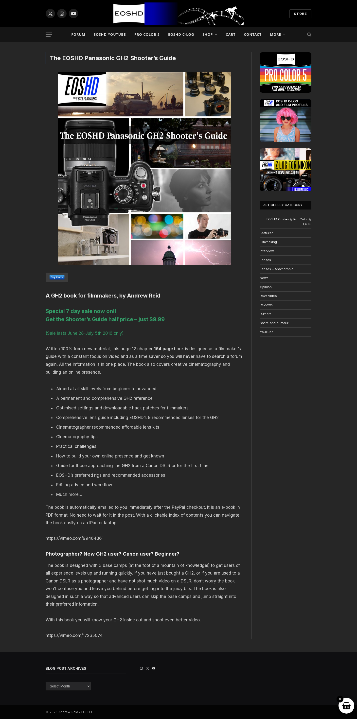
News (264, 278)
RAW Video (268, 296)
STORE (300, 14)
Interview (267, 251)
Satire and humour (274, 323)
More (275, 34)
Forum (78, 34)
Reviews (266, 305)
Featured (266, 233)
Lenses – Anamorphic (276, 269)
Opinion (266, 287)
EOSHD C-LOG (181, 34)
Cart (231, 34)
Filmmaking (268, 242)
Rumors (265, 314)
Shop (207, 34)
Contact (253, 34)
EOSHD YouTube (110, 34)
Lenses (265, 260)
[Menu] (49, 34)
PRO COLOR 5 (147, 34)
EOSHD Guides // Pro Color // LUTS (289, 221)
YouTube (266, 332)
